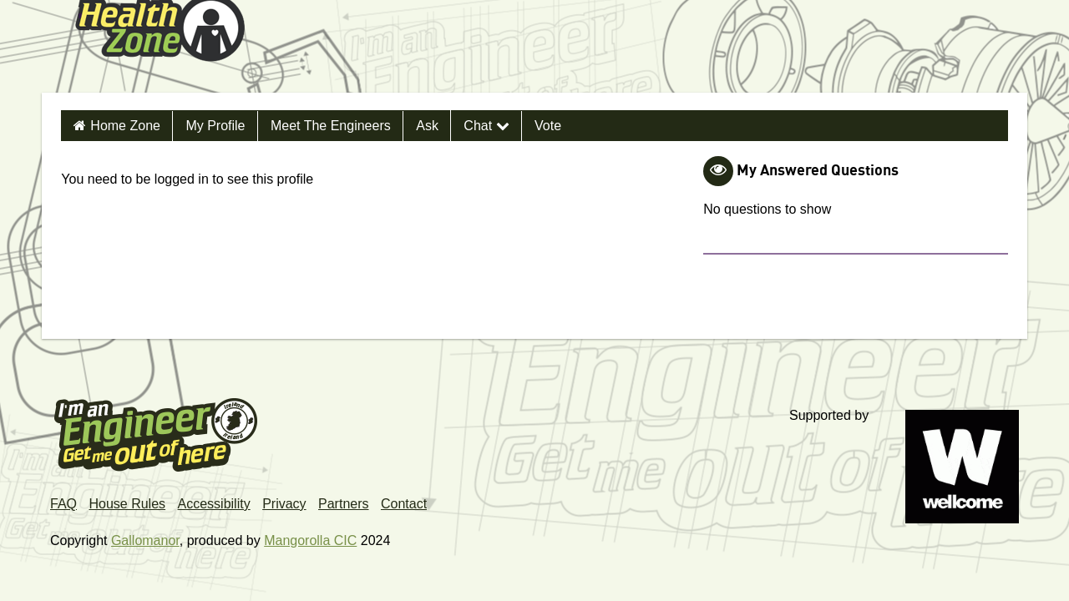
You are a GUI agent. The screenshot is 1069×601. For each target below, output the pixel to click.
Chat (486, 126)
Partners (343, 504)
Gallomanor (145, 540)
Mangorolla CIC (310, 540)
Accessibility (214, 504)
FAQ (63, 504)
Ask (427, 126)
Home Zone (125, 126)
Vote (547, 126)
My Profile (215, 126)
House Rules (127, 504)
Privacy (284, 504)
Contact (404, 504)
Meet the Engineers (331, 126)
